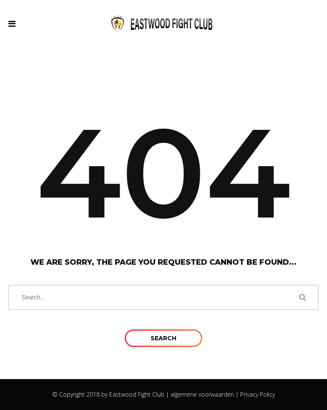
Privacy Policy (257, 394)
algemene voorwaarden (202, 394)
